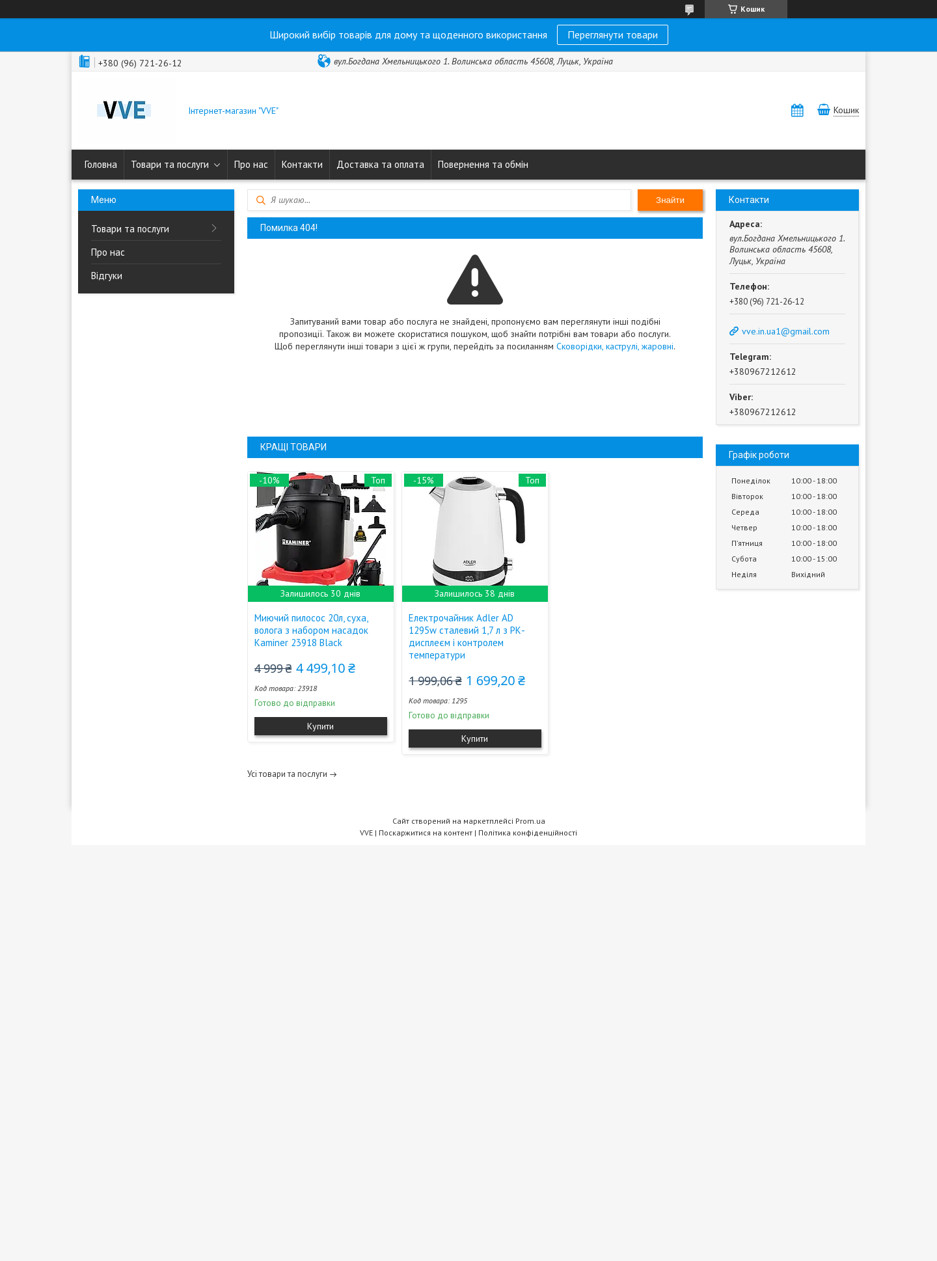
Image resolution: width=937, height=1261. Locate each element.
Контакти (302, 164)
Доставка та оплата (380, 164)
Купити (320, 726)
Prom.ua (530, 821)
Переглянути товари (612, 34)
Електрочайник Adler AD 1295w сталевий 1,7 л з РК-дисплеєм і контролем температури (467, 636)
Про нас (251, 164)
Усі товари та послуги (287, 774)
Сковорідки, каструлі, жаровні (614, 346)
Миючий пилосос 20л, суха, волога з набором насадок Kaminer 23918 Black (311, 630)
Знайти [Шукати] (670, 200)
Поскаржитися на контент (425, 832)
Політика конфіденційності (527, 832)
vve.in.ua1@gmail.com (786, 331)
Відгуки (106, 275)
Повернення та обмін (483, 164)
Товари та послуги (170, 164)
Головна (101, 164)
